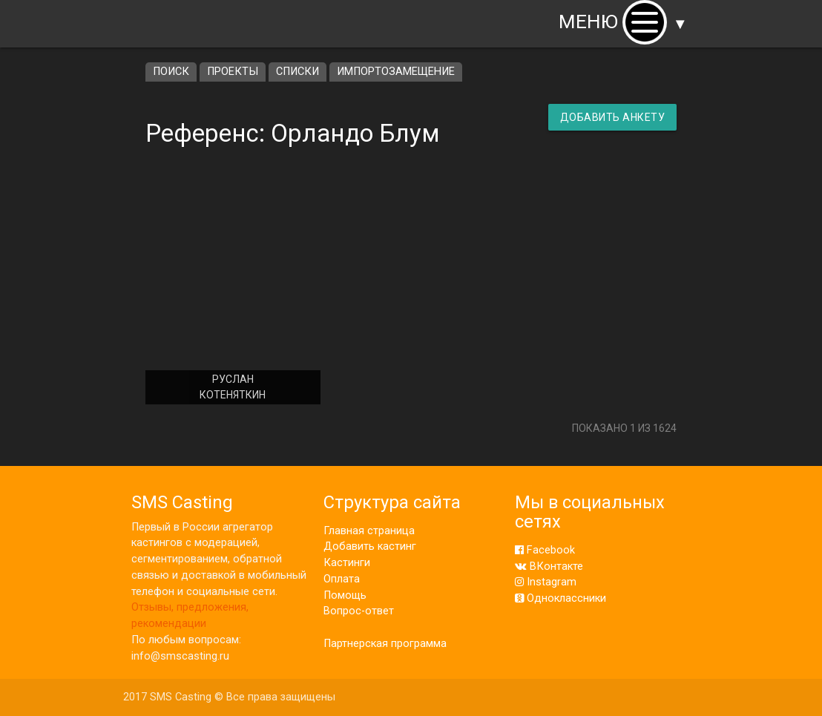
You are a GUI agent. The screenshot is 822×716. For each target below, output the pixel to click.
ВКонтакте (549, 566)
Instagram (545, 582)
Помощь (344, 595)
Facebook (545, 550)
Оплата (341, 579)
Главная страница (369, 531)
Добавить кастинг (369, 546)
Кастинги (346, 562)
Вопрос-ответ (358, 611)
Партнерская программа (385, 643)
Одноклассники (560, 598)
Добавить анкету (612, 117)
